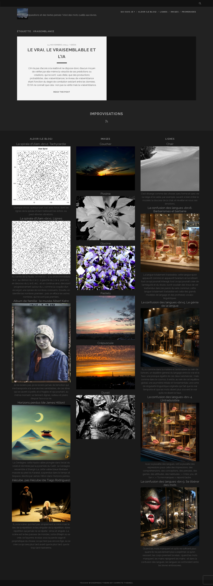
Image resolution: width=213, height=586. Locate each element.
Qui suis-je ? (128, 12)
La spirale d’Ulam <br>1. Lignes (41, 218)
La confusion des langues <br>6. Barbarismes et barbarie (170, 209)
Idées (73, 45)
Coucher (105, 144)
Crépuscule (105, 343)
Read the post (61, 92)
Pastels (106, 293)
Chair (170, 144)
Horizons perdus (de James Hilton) (41, 402)
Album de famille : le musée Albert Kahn (41, 301)
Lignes (163, 12)
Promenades (189, 12)
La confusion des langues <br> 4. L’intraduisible (170, 398)
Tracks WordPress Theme (95, 583)
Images (174, 12)
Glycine (105, 243)
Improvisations (106, 114)
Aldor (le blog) (147, 12)
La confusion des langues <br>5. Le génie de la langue (170, 304)
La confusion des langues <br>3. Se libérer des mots (170, 483)
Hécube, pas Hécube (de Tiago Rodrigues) (41, 480)
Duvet (105, 392)
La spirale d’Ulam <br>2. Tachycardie (41, 144)
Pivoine (106, 193)
